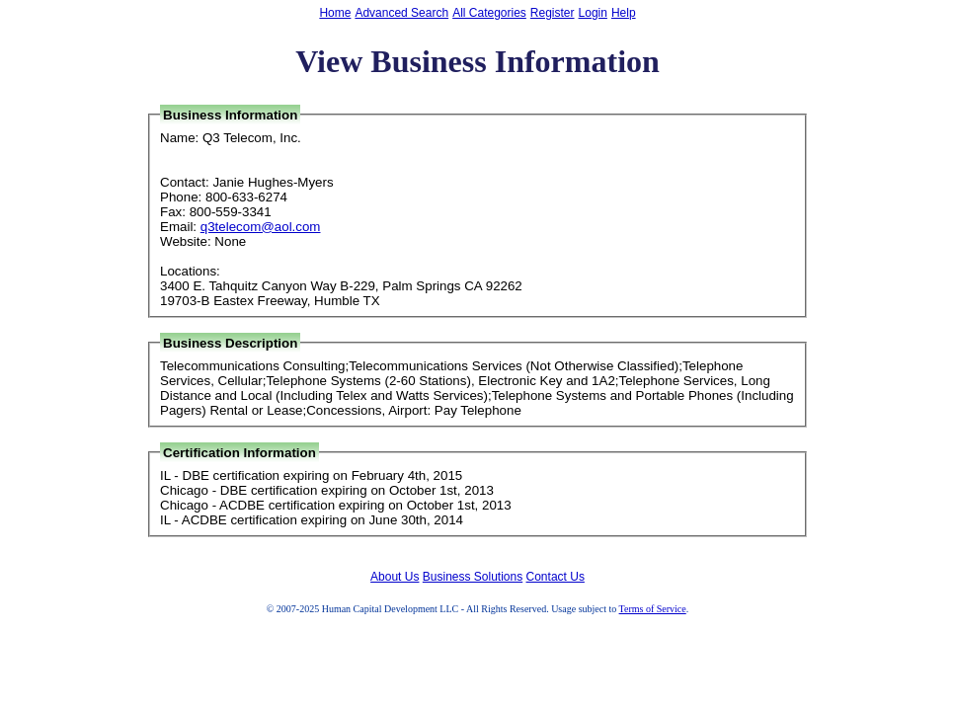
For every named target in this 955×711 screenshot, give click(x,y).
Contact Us (555, 577)
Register (552, 13)
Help (623, 13)
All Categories (489, 13)
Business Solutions (472, 577)
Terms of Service (652, 608)
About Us (394, 577)
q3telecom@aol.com (260, 226)
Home (335, 13)
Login (593, 13)
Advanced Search (401, 13)
